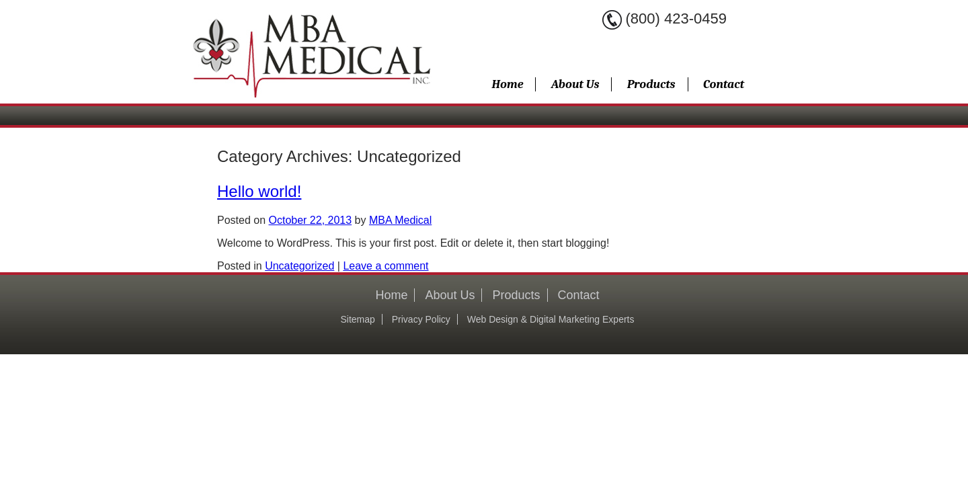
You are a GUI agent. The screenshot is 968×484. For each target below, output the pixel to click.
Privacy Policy (421, 319)
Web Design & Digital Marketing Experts (551, 319)
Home (508, 84)
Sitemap (357, 319)
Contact (723, 84)
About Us (575, 84)
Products (651, 84)
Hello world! (259, 191)
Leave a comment (385, 266)
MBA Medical (400, 220)
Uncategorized (299, 266)
